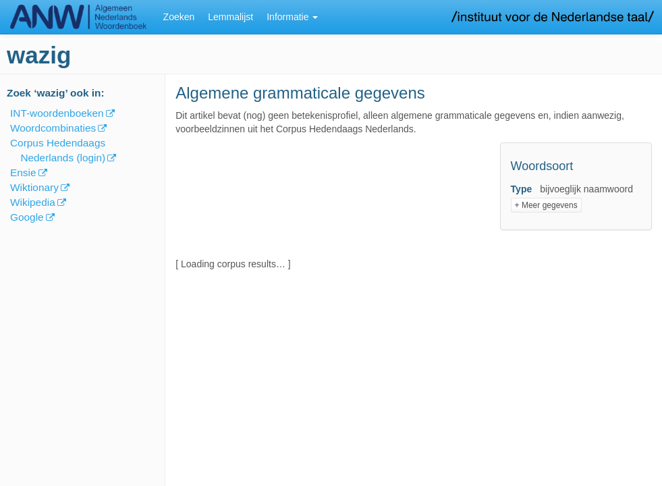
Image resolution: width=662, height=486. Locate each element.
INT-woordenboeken (57, 113)
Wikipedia (32, 202)
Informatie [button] (292, 16)
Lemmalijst (230, 16)
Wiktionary (34, 187)
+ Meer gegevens (546, 205)
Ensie (23, 172)
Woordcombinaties (53, 128)
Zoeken (179, 16)
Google (27, 217)
